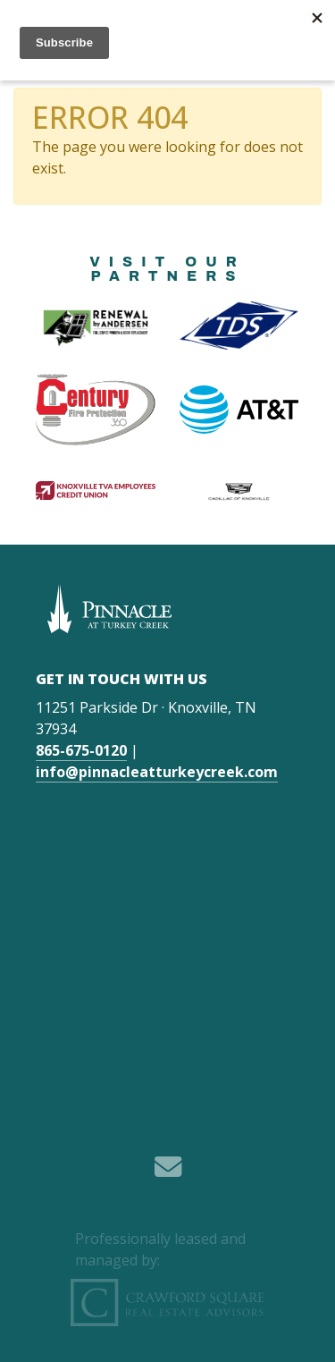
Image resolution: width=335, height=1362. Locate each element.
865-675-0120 (81, 750)
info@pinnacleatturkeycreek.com (157, 772)
